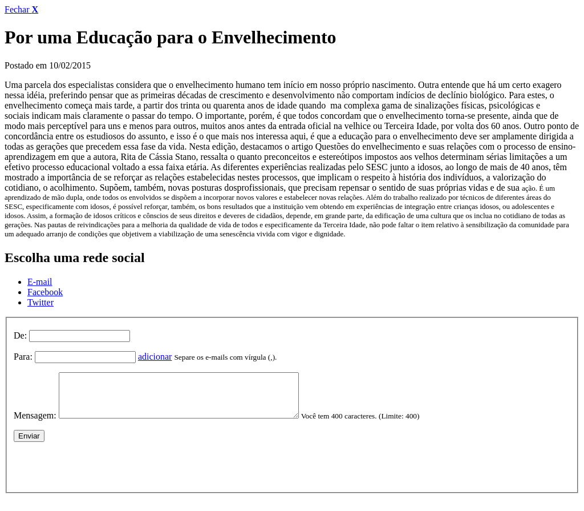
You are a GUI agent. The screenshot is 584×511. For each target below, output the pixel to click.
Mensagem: (35, 424)
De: (20, 335)
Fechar (21, 9)
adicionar (155, 356)
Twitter (40, 302)
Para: (23, 356)
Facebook (45, 292)
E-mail (39, 282)
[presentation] (100, 472)
